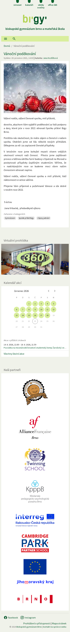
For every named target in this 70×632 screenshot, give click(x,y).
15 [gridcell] (29, 315)
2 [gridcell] (35, 303)
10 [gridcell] (41, 309)
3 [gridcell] (41, 303)
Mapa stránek (59, 623)
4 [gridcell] (47, 303)
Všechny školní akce (14, 353)
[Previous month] (49, 291)
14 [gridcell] (23, 315)
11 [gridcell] (47, 309)
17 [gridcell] (41, 315)
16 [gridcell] (35, 315)
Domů (7, 45)
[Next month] (55, 291)
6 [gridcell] (16, 309)
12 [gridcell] (53, 309)
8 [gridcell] (28, 309)
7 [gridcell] (22, 309)
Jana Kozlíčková (50, 58)
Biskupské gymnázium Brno (29, 626)
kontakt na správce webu (54, 626)
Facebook (11, 617)
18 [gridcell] (47, 315)
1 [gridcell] (28, 303)
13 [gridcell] (17, 315)
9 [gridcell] (35, 309)
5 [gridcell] (53, 303)
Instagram (28, 617)
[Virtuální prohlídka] (35, 259)
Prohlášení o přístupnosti (36, 623)
